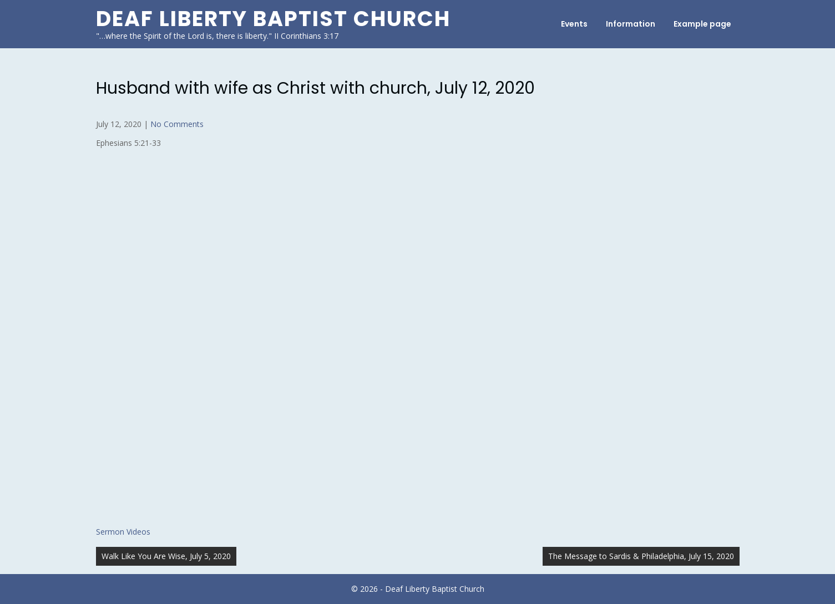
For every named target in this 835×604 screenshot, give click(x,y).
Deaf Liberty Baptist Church (273, 18)
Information (630, 23)
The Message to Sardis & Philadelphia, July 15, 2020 (641, 556)
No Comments (177, 124)
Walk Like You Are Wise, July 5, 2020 (166, 556)
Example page (702, 23)
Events (574, 23)
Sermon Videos (123, 531)
